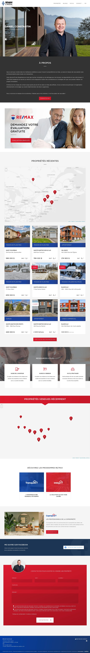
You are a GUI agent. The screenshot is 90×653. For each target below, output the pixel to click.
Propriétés (57, 3)
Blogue (65, 3)
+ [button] (6, 168)
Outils (72, 3)
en (85, 3)
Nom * (36, 578)
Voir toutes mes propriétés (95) (45, 339)
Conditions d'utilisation (31, 614)
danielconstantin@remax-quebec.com (15, 37)
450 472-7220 (10, 35)
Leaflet (69, 221)
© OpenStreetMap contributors (80, 221)
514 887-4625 (10, 33)
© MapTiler (73, 221)
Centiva (86, 651)
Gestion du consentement (78, 651)
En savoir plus (52, 532)
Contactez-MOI (45, 620)
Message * (14, 592)
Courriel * (61, 578)
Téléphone (15, 585)
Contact (79, 3)
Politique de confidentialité (18, 614)
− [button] (6, 170)
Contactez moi (45, 98)
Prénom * (14, 578)
